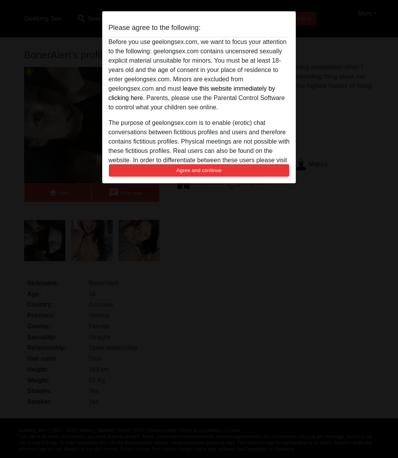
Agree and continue (199, 170)
